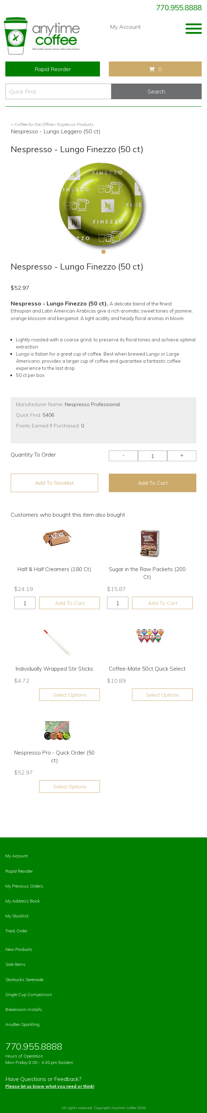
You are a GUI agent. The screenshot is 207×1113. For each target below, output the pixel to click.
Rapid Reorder (52, 69)
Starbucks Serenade (24, 979)
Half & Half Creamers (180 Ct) (54, 569)
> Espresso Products (73, 124)
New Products (18, 949)
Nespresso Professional (92, 404)
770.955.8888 (179, 7)
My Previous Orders (24, 886)
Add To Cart (153, 483)
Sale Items (15, 964)
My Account (125, 26)
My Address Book (22, 901)
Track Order (16, 930)
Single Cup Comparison (28, 994)
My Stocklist (16, 915)
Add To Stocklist (54, 483)
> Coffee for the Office (32, 124)
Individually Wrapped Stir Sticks (54, 668)
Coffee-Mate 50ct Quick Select (147, 668)
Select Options (69, 695)
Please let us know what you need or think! (49, 1086)
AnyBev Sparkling (22, 1024)
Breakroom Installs (23, 1009)
